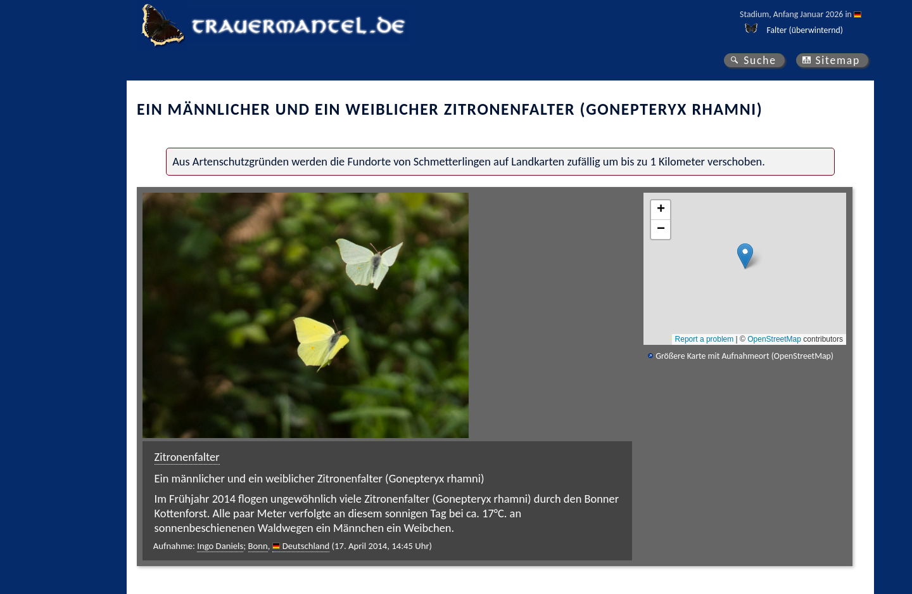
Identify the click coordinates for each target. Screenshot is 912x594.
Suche (760, 60)
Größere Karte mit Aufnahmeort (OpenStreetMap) (744, 356)
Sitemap (837, 60)
